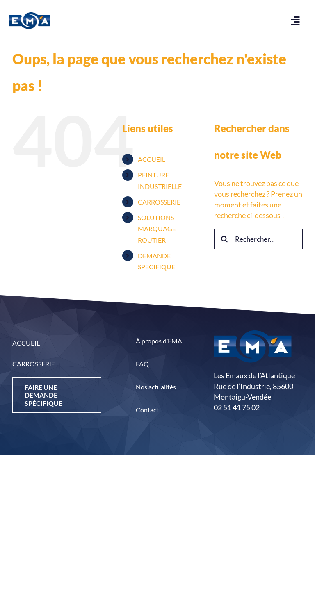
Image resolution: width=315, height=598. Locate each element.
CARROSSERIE (159, 202)
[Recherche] (224, 239)
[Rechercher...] (258, 239)
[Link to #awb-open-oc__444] (295, 21)
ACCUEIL (151, 159)
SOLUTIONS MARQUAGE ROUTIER (157, 228)
